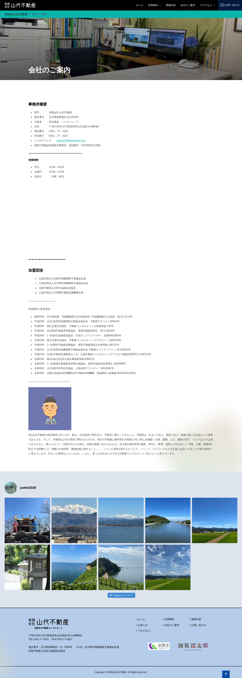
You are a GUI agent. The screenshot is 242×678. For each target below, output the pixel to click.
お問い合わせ (232, 5)
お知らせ (143, 625)
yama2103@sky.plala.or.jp (70, 140)
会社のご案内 (187, 5)
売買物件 (154, 5)
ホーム (139, 5)
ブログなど (208, 5)
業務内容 (171, 5)
